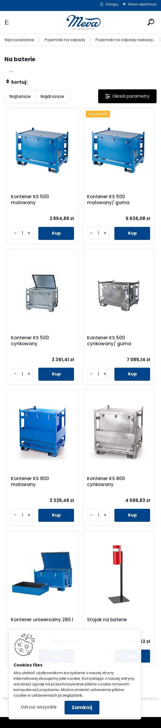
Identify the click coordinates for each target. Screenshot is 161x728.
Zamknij (82, 707)
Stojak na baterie (107, 620)
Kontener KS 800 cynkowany (106, 482)
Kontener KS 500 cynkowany (30, 341)
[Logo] (80, 22)
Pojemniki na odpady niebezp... (126, 40)
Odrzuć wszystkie (39, 707)
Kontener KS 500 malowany (30, 200)
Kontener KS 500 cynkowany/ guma (109, 341)
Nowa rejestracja (142, 4)
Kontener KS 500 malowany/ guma (108, 200)
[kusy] (22, 233)
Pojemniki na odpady (65, 40)
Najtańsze (20, 96)
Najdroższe (52, 96)
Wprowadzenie (19, 40)
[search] (151, 22)
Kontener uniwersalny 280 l (42, 620)
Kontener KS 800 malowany (30, 482)
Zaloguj (112, 4)
